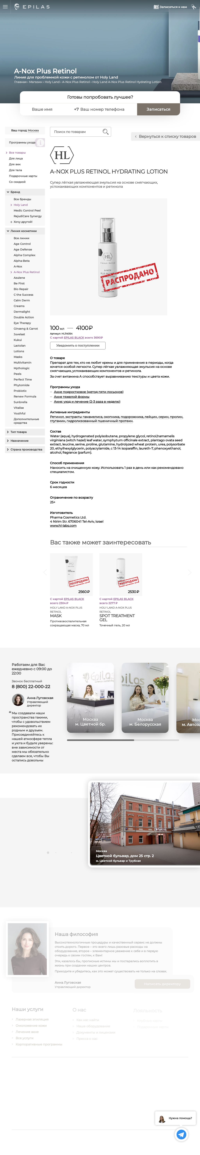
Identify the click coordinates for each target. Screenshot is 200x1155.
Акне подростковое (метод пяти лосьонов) (89, 392)
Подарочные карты (23, 176)
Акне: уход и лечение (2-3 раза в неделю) (87, 402)
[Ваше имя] (49, 109)
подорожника (132, 417)
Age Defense (22, 249)
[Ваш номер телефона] (107, 109)
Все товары (17, 152)
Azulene (19, 278)
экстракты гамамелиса (84, 417)
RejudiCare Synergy (27, 216)
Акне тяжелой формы (72, 397)
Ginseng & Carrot (25, 328)
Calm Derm (21, 300)
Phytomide (21, 385)
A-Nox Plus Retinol (76, 82)
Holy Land (52, 82)
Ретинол (57, 417)
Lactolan (19, 345)
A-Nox (17, 266)
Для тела (15, 170)
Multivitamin (22, 362)
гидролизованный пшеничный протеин (100, 421)
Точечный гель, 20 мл (115, 625)
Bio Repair (20, 289)
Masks (17, 357)
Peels (17, 374)
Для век (14, 164)
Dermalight (21, 311)
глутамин (57, 421)
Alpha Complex (24, 255)
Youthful (19, 413)
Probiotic (19, 391)
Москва (33, 130)
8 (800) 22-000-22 (31, 689)
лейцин (151, 417)
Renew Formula (24, 396)
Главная (20, 82)
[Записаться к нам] (170, 7)
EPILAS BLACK (74, 337)
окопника (112, 417)
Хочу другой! (22, 222)
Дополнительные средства (26, 421)
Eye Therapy (22, 323)
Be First (18, 283)
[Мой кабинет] (194, 7)
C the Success (23, 294)
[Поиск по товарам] (78, 131)
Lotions (18, 351)
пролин (176, 417)
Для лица (15, 158)
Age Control (21, 244)
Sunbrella (20, 402)
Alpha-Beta (21, 261)
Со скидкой (17, 182)
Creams (18, 306)
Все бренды (22, 199)
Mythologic (21, 368)
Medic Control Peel (26, 210)
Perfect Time (22, 379)
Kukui (17, 340)
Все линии (21, 238)
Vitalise (18, 408)
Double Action (23, 317)
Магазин (35, 82)
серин (164, 417)
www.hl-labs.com (63, 525)
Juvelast (19, 334)
